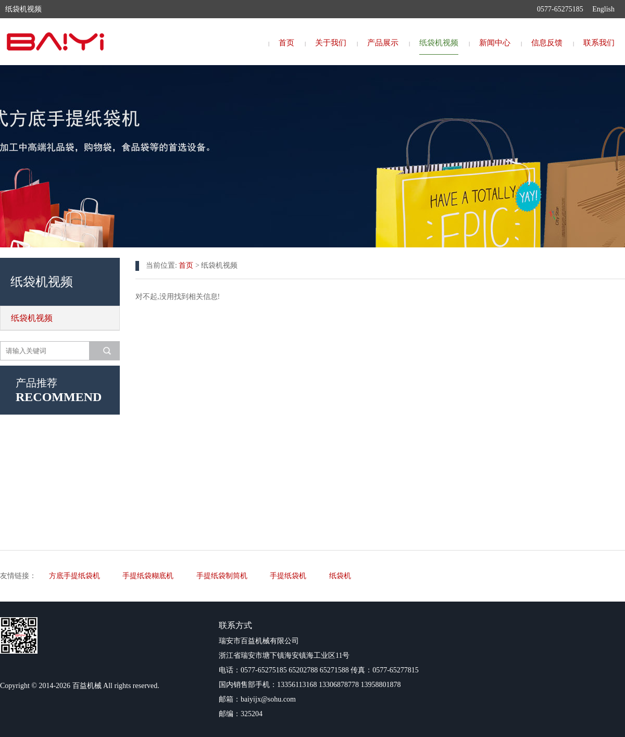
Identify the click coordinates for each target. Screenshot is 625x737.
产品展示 (382, 43)
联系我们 (599, 43)
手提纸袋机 (288, 576)
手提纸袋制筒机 (221, 576)
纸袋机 (340, 576)
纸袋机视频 (438, 43)
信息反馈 (546, 43)
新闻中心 (494, 43)
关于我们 (330, 43)
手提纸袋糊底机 (147, 576)
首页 (286, 43)
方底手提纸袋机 (74, 576)
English (603, 9)
